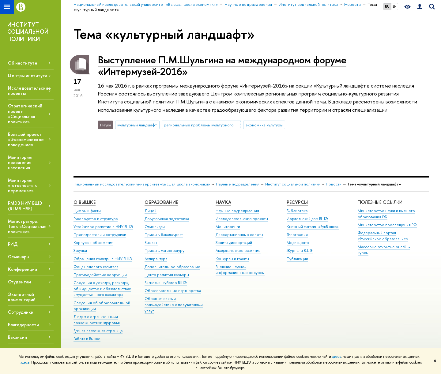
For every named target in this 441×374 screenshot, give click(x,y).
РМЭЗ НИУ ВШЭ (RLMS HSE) (25, 205)
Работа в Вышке (87, 338)
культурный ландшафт (137, 125)
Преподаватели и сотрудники (100, 234)
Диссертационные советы (239, 234)
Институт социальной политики (292, 184)
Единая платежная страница (98, 330)
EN (395, 6)
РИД (13, 244)
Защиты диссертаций (234, 242)
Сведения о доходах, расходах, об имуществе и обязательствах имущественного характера (102, 288)
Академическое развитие (238, 250)
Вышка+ (151, 242)
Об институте (22, 63)
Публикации (297, 258)
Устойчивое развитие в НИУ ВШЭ (103, 226)
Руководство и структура (96, 218)
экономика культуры (264, 125)
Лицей (150, 210)
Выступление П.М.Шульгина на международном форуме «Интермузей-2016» (222, 65)
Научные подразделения (237, 184)
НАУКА (223, 202)
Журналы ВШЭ (300, 250)
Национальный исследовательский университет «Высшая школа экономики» (142, 184)
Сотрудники (20, 312)
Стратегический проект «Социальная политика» (25, 113)
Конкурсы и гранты (232, 258)
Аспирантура (156, 258)
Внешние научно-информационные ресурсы (240, 269)
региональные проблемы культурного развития (202, 125)
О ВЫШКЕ (85, 202)
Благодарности (23, 324)
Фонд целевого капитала (96, 266)
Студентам (19, 282)
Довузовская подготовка (167, 218)
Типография (297, 234)
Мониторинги (228, 226)
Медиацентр (298, 242)
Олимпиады (155, 226)
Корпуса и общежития (93, 242)
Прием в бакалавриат (164, 234)
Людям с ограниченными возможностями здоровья (97, 319)
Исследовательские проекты (242, 218)
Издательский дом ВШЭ (307, 218)
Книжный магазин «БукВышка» (313, 226)
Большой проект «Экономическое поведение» (26, 139)
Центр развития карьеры (167, 274)
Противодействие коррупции (100, 274)
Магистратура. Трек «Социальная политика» (27, 226)
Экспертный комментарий (22, 296)
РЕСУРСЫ (297, 202)
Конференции (22, 269)
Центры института (27, 75)
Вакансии (17, 337)
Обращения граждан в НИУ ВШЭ (103, 258)
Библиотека (297, 210)
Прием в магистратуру (164, 250)
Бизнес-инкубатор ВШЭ (166, 282)
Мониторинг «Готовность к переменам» (22, 185)
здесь (336, 356)
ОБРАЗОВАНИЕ (161, 202)
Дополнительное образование (172, 266)
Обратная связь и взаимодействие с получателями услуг (174, 304)
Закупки (80, 250)
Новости (333, 184)
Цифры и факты (87, 210)
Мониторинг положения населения (20, 162)
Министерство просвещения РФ (387, 224)
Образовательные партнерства (173, 290)
